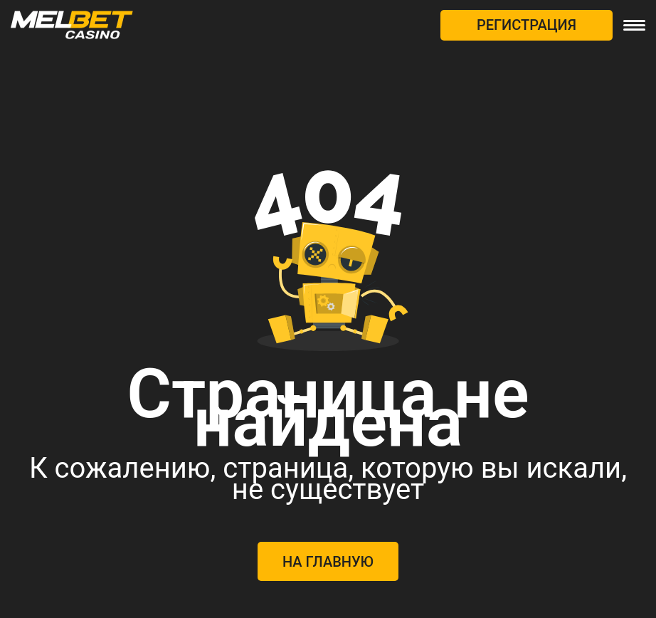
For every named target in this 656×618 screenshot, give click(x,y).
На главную (328, 561)
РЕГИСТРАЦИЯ (526, 24)
